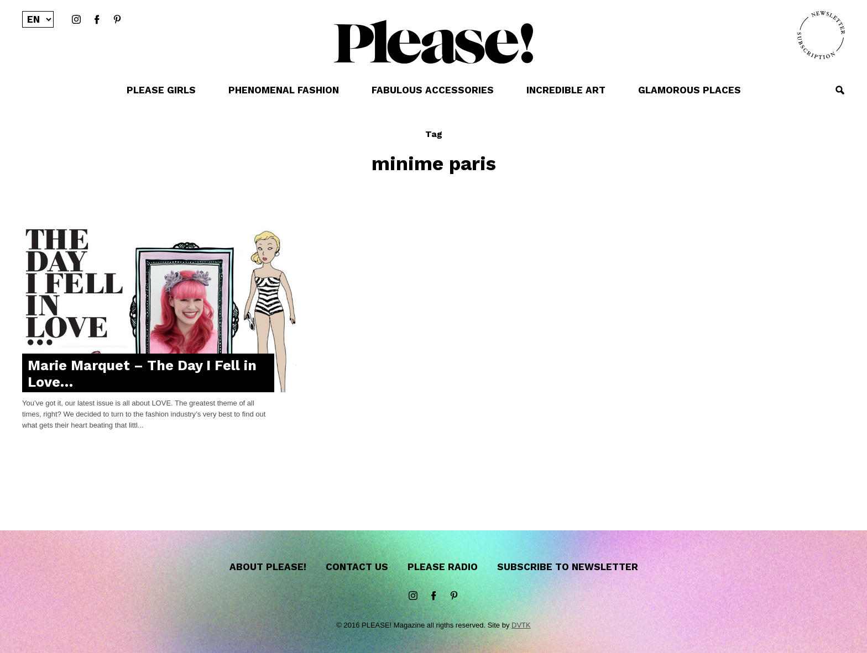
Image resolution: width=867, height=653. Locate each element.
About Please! (267, 566)
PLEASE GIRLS (161, 90)
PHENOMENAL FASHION (283, 90)
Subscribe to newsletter (567, 566)
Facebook (97, 20)
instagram (76, 20)
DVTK (521, 625)
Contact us (357, 566)
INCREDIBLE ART (565, 90)
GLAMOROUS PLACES (689, 90)
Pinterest (117, 20)
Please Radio (443, 566)
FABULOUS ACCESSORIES (433, 90)
